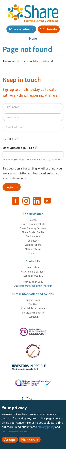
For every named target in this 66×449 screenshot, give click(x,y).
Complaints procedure (33, 308)
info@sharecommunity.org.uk (36, 286)
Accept (9, 440)
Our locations (33, 236)
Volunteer (33, 241)
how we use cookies (14, 432)
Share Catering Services (33, 228)
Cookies (33, 304)
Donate (51, 29)
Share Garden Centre (33, 232)
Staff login (33, 317)
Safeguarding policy (33, 313)
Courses (33, 220)
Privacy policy (33, 300)
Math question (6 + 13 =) (19, 148)
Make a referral (21, 29)
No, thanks (29, 440)
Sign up (12, 187)
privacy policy (46, 428)
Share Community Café (33, 224)
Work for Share (33, 245)
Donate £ (33, 253)
